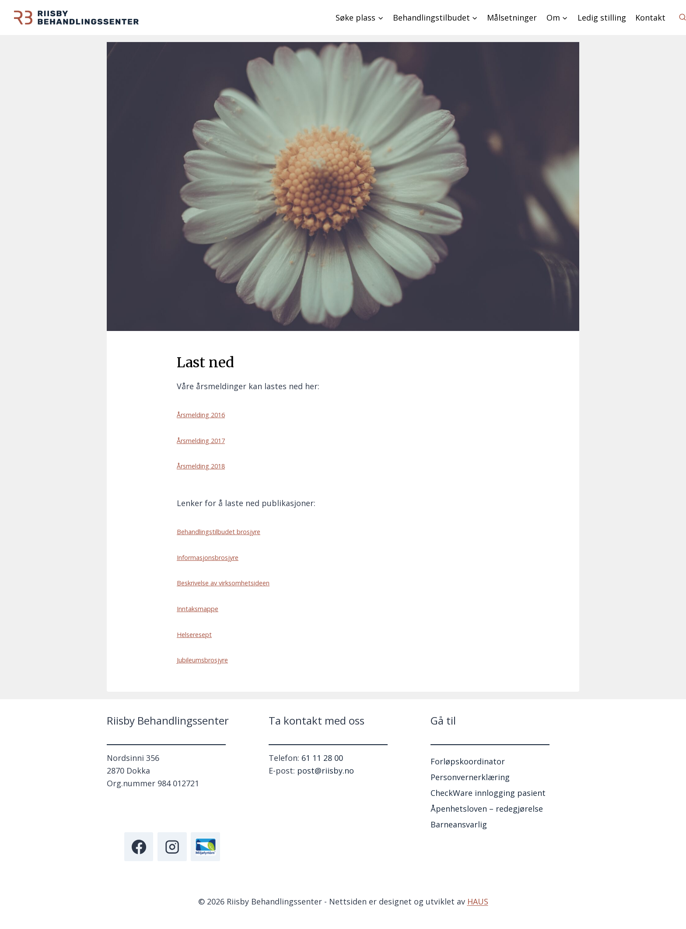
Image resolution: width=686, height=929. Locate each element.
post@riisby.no (325, 770)
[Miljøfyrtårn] (205, 846)
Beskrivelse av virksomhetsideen (223, 583)
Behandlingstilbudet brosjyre (218, 532)
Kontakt (650, 17)
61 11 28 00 (322, 758)
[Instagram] (172, 846)
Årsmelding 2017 (201, 440)
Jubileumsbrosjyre (202, 660)
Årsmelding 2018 (201, 466)
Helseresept (194, 634)
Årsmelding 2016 (201, 415)
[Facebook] (138, 846)
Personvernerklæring (470, 777)
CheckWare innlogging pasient (488, 793)
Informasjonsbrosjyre (207, 557)
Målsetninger (512, 17)
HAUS (477, 901)
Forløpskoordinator (467, 761)
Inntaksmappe (197, 609)
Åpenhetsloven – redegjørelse (486, 808)
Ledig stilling (602, 17)
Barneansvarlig (458, 824)
